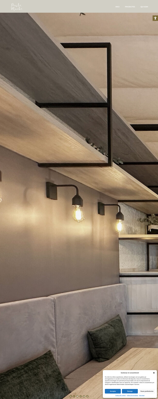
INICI (117, 7)
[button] (155, 18)
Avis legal (141, 395)
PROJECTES (130, 7)
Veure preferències (146, 391)
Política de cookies (120, 395)
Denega (130, 391)
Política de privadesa (132, 395)
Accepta (113, 391)
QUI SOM (144, 7)
